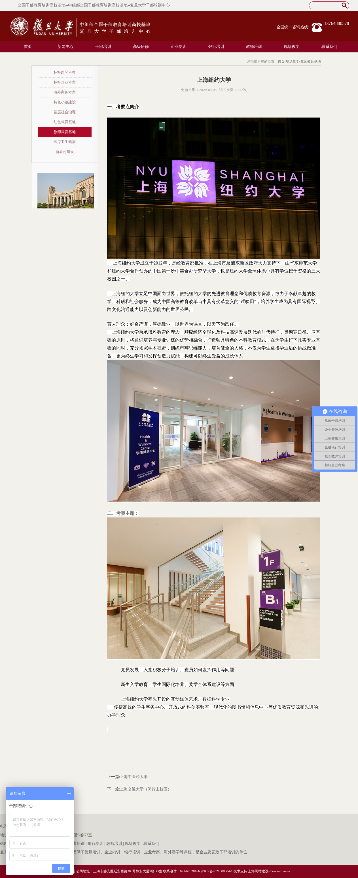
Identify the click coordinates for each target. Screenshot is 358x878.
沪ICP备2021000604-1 (217, 871)
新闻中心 (65, 46)
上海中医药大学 (134, 777)
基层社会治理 (65, 112)
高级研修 (141, 46)
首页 (28, 46)
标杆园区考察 (65, 72)
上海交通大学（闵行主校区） (145, 789)
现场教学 (292, 46)
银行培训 (216, 46)
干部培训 (103, 46)
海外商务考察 (65, 92)
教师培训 (254, 46)
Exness (274, 871)
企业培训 (179, 46)
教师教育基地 (310, 61)
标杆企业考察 (65, 82)
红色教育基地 (65, 122)
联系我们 (329, 46)
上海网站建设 (258, 871)
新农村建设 (65, 152)
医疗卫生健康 (65, 142)
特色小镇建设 (65, 102)
